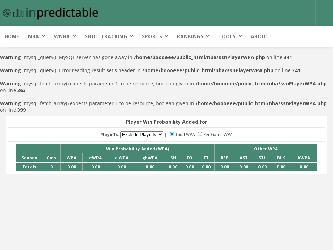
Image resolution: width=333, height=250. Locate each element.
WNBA (62, 36)
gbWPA (149, 158)
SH (173, 158)
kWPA (304, 158)
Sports (152, 36)
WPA (71, 158)
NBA (33, 36)
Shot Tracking (106, 36)
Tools (227, 36)
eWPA (95, 158)
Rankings (190, 36)
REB (225, 158)
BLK (281, 158)
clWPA (121, 158)
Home (12, 36)
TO (189, 158)
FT (206, 158)
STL (262, 158)
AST (244, 158)
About (260, 36)
